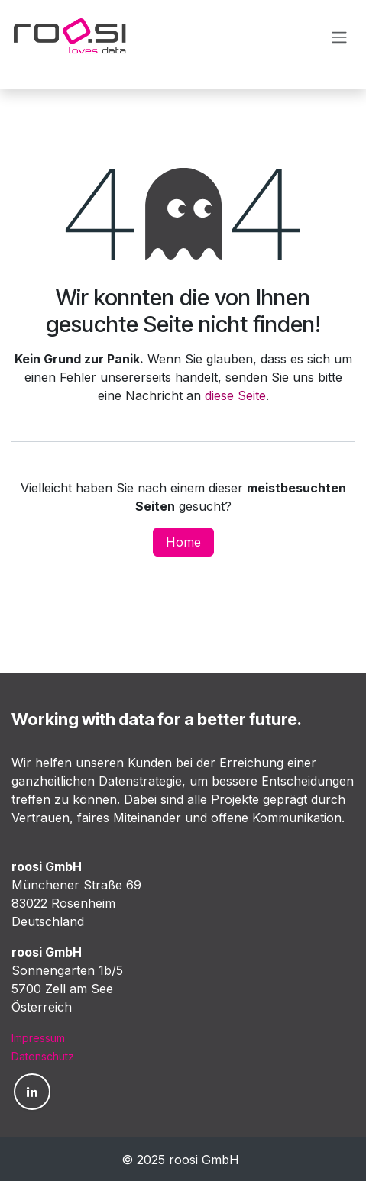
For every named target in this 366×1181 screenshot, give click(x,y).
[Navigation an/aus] (339, 37)
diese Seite (235, 395)
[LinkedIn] (32, 1091)
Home (183, 542)
